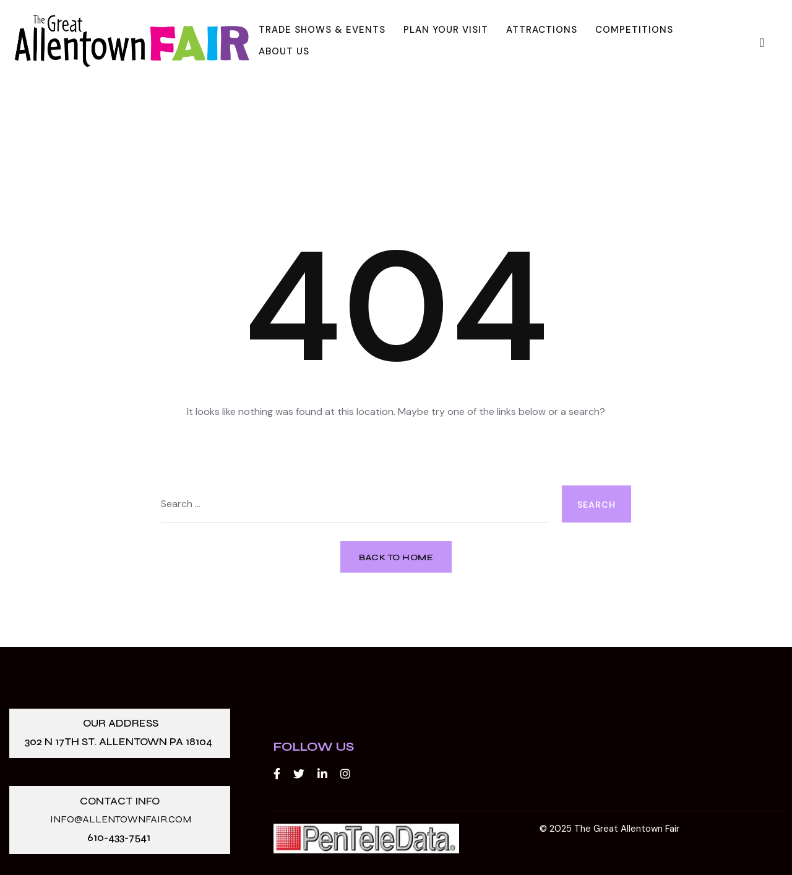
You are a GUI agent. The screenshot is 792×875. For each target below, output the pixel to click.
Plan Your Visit (445, 29)
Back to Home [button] (396, 557)
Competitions (634, 29)
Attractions (541, 29)
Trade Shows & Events (322, 29)
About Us (284, 51)
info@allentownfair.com (120, 820)
